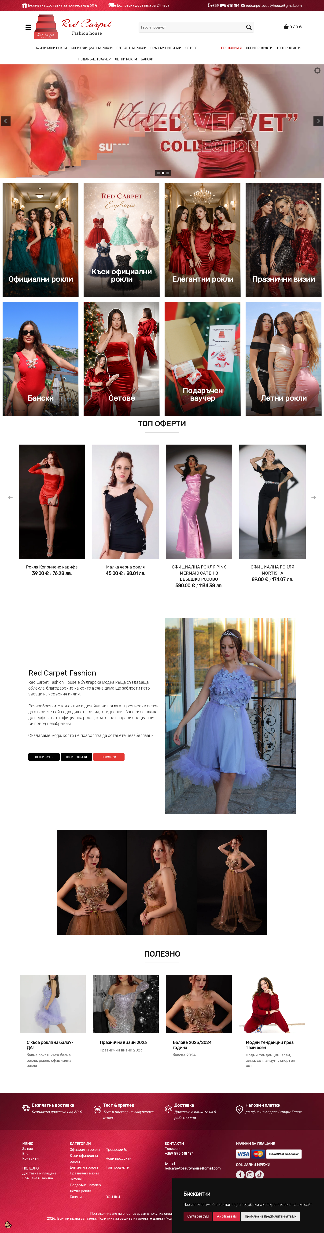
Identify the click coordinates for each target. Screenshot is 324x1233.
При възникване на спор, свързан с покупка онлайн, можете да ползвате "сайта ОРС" (162, 1213)
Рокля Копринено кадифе (52, 567)
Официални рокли (51, 48)
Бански (147, 59)
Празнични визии (166, 48)
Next (313, 497)
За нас (27, 1149)
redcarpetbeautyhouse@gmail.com (273, 5)
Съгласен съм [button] (198, 1216)
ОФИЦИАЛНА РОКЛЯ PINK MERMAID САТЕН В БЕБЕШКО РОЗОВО (199, 573)
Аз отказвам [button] (226, 1216)
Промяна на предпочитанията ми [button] (270, 1216)
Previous (10, 497)
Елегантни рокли (132, 48)
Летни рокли (126, 59)
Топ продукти (288, 48)
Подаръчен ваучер (94, 59)
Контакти (30, 1158)
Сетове (191, 48)
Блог (26, 1153)
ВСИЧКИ (113, 1197)
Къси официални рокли (92, 48)
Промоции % (231, 48)
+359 (225, 5)
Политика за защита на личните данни (130, 1218)
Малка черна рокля (125, 567)
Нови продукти (259, 48)
